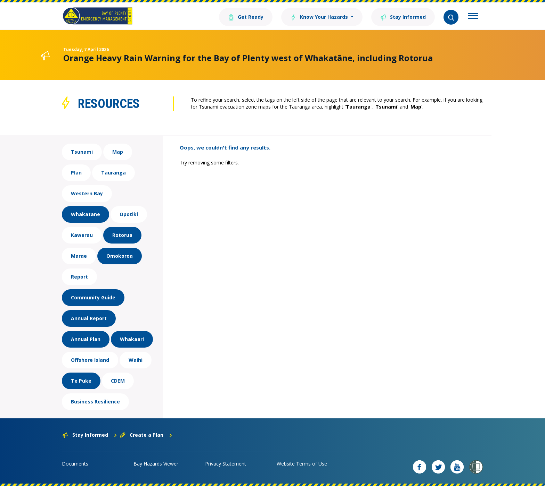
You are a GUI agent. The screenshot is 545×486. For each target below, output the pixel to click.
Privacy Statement (225, 463)
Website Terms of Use (302, 463)
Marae (79, 256)
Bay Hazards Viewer (155, 463)
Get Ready (245, 16)
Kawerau (82, 235)
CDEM (118, 380)
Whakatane (85, 214)
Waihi (136, 360)
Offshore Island (90, 360)
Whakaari (132, 339)
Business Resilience (95, 401)
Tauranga (113, 172)
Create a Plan (146, 435)
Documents (75, 463)
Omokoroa (119, 256)
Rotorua (122, 235)
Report (79, 276)
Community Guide (93, 297)
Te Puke (81, 380)
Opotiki (129, 214)
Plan (76, 172)
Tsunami (82, 151)
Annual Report (89, 318)
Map (117, 151)
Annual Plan (85, 339)
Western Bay (87, 193)
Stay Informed (403, 16)
